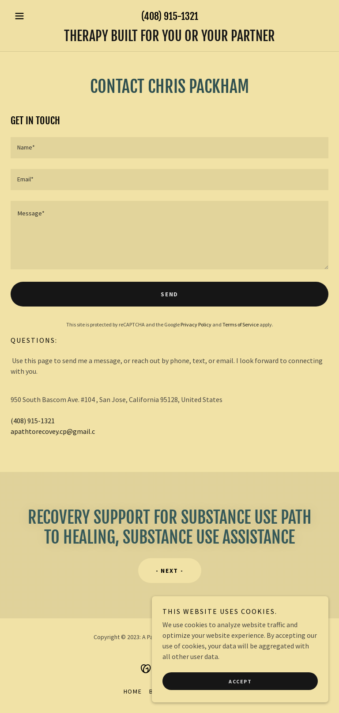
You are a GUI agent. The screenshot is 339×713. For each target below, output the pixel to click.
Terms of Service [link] (240, 324)
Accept (240, 681)
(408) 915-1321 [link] (169, 16)
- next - (170, 571)
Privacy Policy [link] (196, 324)
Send (169, 294)
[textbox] (169, 147)
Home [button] (133, 691)
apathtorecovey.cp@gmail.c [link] (53, 431)
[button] (34, 16)
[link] (169, 38)
